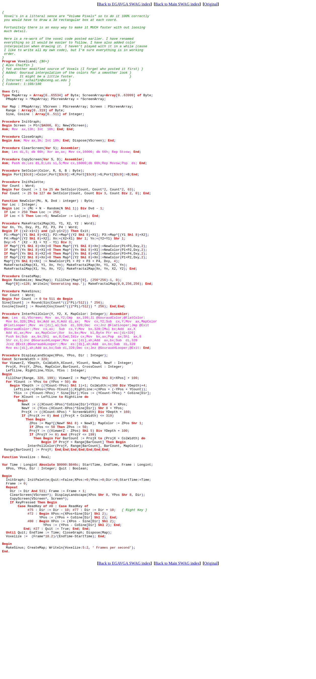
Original (210, 4)
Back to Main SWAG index (177, 4)
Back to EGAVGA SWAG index (125, 4)
